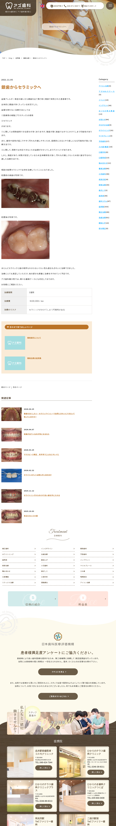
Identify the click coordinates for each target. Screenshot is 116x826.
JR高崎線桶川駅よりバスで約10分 (29, 817)
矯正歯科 (6, 467)
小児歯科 (45, 487)
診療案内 (60, 797)
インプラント (86, 480)
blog (10, 58)
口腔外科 (45, 500)
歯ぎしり (45, 494)
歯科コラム (97, 782)
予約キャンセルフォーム (100, 794)
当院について (62, 782)
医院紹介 (60, 793)
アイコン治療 (86, 507)
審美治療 (27, 58)
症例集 (18, 58)
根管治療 (6, 487)
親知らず (45, 480)
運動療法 (45, 507)
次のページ (19, 366)
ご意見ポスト (98, 789)
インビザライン (48, 467)
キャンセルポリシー (64, 812)
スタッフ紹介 (62, 789)
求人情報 (96, 786)
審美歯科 (84, 467)
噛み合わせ (7, 494)
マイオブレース (87, 487)
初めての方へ (87, 6)
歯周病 (5, 480)
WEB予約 (56, 6)
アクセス (60, 807)
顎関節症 (84, 500)
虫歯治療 (45, 474)
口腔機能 (6, 500)
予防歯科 (84, 474)
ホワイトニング (9, 474)
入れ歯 (83, 494)
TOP (3, 58)
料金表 (59, 804)
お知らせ (96, 778)
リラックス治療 (9, 507)
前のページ (6, 366)
